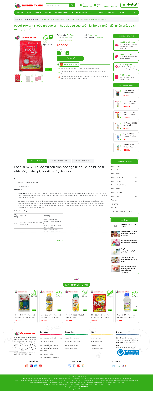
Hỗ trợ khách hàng (71, 348)
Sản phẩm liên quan (76, 284)
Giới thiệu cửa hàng (97, 348)
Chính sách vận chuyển (47, 354)
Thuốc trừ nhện (116, 181)
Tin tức (93, 12)
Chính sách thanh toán (47, 341)
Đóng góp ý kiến (96, 338)
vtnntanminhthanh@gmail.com (126, 347)
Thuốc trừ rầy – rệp (117, 177)
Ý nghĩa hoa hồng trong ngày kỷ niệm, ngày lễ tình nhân (128, 251)
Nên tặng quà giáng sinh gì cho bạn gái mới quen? (129, 241)
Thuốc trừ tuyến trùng (118, 185)
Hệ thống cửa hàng (97, 341)
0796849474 (87, 6)
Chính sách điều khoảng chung (49, 358)
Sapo (80, 389)
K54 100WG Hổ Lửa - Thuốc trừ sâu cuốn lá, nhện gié (101, 316)
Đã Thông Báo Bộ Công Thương (128, 225)
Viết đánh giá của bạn (65, 40)
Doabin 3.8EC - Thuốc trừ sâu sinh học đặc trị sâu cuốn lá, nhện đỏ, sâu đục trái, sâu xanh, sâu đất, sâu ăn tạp (126, 316)
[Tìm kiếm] (72, 5)
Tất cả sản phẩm (33, 12)
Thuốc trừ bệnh (116, 170)
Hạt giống (114, 204)
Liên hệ (121, 12)
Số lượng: (60, 49)
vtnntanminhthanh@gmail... (107, 6)
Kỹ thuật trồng (81, 12)
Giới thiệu (47, 12)
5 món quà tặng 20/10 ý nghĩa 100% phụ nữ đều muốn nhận (129, 233)
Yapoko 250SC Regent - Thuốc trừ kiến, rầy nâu (129, 135)
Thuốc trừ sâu (115, 166)
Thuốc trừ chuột (116, 192)
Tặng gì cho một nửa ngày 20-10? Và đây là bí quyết (129, 259)
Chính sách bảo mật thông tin (49, 345)
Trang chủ (19, 12)
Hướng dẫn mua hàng (107, 12)
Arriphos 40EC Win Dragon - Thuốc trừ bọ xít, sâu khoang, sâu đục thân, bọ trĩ (130, 102)
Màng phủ (114, 207)
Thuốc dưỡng (115, 196)
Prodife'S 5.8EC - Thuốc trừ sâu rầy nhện (130, 146)
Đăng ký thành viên (71, 345)
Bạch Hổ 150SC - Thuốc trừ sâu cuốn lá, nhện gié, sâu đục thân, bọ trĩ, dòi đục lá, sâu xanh (129, 92)
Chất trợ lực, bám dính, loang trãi (122, 211)
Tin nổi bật (124, 220)
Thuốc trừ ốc (115, 189)
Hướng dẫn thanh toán (72, 341)
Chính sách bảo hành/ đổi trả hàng (51, 338)
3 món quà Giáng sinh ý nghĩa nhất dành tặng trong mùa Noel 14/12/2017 (128, 269)
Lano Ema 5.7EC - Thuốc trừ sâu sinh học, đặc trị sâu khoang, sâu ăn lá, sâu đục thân (130, 113)
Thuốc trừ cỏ (115, 174)
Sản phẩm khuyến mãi (63, 12)
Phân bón (114, 200)
